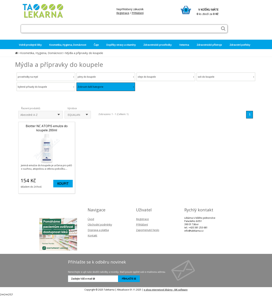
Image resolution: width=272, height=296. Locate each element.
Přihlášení (138, 13)
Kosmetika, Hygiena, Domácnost (41, 53)
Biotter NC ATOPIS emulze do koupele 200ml (47, 128)
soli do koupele (226, 76)
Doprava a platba (98, 230)
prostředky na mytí (46, 76)
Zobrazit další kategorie (106, 86)
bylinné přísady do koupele (46, 86)
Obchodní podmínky (100, 224)
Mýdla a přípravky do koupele (84, 53)
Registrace (122, 13)
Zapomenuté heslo (147, 230)
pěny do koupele (106, 76)
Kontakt (92, 235)
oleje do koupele (166, 76)
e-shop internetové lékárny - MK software (166, 289)
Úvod (91, 219)
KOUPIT (63, 184)
